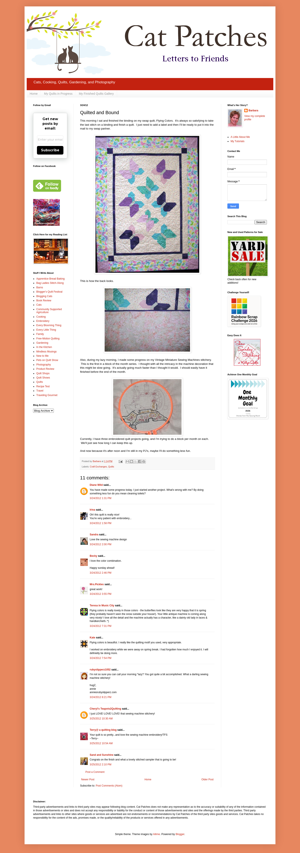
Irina (92, 509)
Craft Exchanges (98, 466)
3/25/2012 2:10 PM (100, 764)
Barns (39, 287)
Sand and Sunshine (101, 754)
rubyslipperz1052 (100, 669)
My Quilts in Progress (58, 93)
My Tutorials (237, 141)
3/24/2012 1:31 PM (100, 498)
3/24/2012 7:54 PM (100, 658)
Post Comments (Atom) (109, 785)
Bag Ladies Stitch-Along (50, 282)
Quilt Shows (43, 377)
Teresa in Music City (102, 605)
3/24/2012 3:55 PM (100, 593)
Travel (39, 390)
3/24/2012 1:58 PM (100, 523)
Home (34, 93)
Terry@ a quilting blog (103, 729)
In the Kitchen (44, 347)
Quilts (111, 466)
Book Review (43, 300)
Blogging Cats (44, 296)
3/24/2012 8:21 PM (100, 697)
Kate (92, 637)
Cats (39, 304)
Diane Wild (96, 484)
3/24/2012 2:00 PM (100, 544)
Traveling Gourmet (46, 395)
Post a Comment (94, 771)
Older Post (207, 779)
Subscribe (50, 150)
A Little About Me (240, 137)
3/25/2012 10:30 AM (101, 718)
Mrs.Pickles (97, 584)
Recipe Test (43, 386)
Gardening (42, 342)
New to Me (42, 355)
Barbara (253, 110)
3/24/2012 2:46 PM (100, 572)
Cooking (41, 316)
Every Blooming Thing (48, 325)
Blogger (180, 834)
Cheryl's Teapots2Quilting (105, 708)
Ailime (156, 834)
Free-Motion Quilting (48, 338)
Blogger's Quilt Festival (49, 291)
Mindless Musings (46, 351)
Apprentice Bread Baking (50, 278)
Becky (93, 555)
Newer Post (87, 779)
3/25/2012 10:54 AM (101, 743)
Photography (43, 364)
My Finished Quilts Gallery (96, 93)
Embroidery (42, 321)
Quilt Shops (43, 373)
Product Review (45, 368)
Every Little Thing (46, 329)
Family (40, 334)
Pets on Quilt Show (47, 360)
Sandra (94, 534)
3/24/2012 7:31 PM (100, 626)
